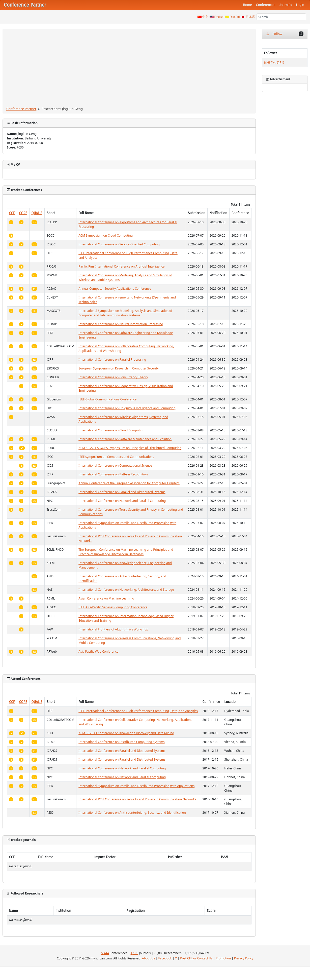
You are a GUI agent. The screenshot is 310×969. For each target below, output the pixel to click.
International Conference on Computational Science (115, 465)
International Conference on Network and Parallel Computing (122, 501)
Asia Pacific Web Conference (98, 651)
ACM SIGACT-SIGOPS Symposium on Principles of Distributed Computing (129, 448)
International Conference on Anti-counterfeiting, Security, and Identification (132, 812)
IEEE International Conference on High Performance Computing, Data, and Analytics (138, 711)
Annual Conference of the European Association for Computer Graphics (129, 483)
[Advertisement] (129, 68)
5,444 (105, 953)
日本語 (250, 17)
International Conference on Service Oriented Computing (119, 244)
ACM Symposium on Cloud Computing (105, 235)
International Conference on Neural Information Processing (120, 324)
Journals (285, 5)
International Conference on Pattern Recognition (113, 474)
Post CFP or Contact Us (196, 958)
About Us (148, 958)
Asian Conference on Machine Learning (106, 598)
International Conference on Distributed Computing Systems (121, 742)
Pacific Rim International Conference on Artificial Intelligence (121, 266)
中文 (205, 17)
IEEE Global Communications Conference (107, 399)
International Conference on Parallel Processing (112, 359)
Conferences (265, 5)
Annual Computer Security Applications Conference (114, 288)
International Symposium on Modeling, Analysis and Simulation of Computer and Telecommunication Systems (125, 313)
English (219, 17)
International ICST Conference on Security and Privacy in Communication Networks (137, 799)
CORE (23, 213)
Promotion (223, 958)
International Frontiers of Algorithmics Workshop (113, 629)
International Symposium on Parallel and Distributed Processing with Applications (136, 786)
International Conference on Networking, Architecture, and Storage (126, 589)
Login (300, 5)
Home (247, 5)
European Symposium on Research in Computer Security (118, 368)
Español (235, 17)
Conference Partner (21, 108)
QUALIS (37, 213)
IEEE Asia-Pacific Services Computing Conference (112, 607)
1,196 (134, 953)
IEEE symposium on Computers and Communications (116, 457)
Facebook (165, 958)
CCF (12, 213)
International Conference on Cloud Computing (111, 430)
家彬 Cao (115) (274, 62)
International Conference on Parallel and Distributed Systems (121, 492)
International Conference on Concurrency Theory (113, 377)
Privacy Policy (243, 958)
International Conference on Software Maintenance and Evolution (125, 439)
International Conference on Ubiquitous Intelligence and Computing (126, 408)
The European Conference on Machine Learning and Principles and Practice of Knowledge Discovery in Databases (125, 551)
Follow (285, 33)
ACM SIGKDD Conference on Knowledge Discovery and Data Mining (126, 733)
